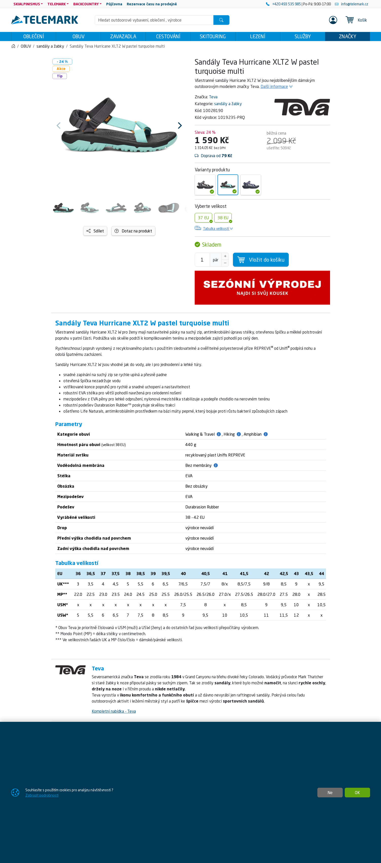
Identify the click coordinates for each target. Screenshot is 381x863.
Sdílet (95, 232)
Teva (213, 98)
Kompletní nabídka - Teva (114, 712)
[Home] (13, 47)
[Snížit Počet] (225, 264)
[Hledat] (221, 20)
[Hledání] (154, 20)
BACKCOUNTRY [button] (86, 4)
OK (357, 792)
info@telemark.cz (351, 4)
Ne (330, 792)
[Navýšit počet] (225, 257)
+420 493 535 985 (284, 4)
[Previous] (59, 127)
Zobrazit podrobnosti (42, 795)
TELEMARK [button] (56, 4)
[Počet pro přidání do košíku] (202, 261)
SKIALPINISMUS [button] (26, 4)
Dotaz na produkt (133, 232)
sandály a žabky (228, 105)
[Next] (179, 127)
